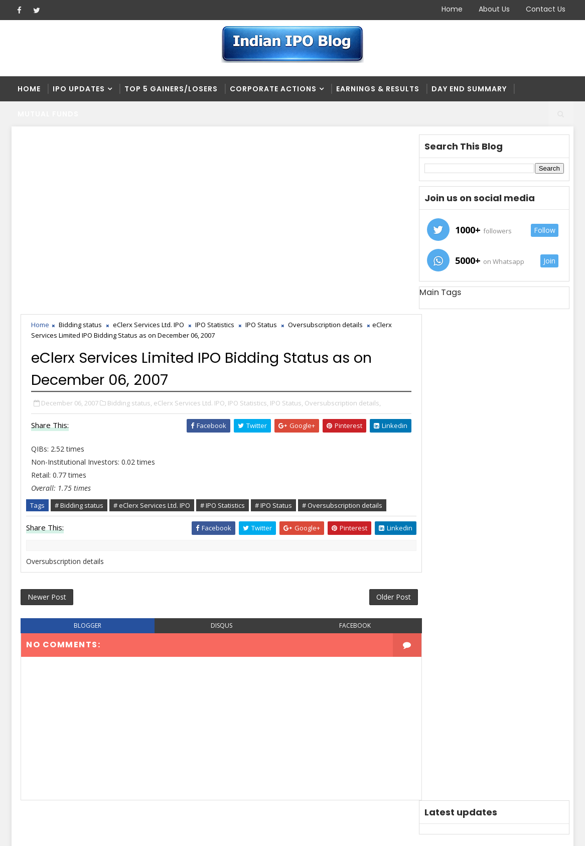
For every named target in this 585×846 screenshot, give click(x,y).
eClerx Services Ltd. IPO (149, 147)
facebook (323, 473)
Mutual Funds (48, 114)
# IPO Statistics (223, 336)
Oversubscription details (326, 147)
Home (452, 9)
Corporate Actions (273, 89)
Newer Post (48, 443)
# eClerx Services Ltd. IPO (152, 336)
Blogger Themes (183, 830)
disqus (202, 473)
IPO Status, (287, 224)
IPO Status (262, 147)
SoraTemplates (74, 830)
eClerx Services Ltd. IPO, (191, 224)
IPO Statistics (215, 147)
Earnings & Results (377, 89)
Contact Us (545, 9)
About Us (494, 9)
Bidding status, (130, 224)
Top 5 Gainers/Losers (171, 89)
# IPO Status (274, 336)
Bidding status (81, 147)
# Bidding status (80, 336)
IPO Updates (79, 89)
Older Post (354, 443)
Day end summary (469, 89)
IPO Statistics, (249, 224)
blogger (82, 473)
